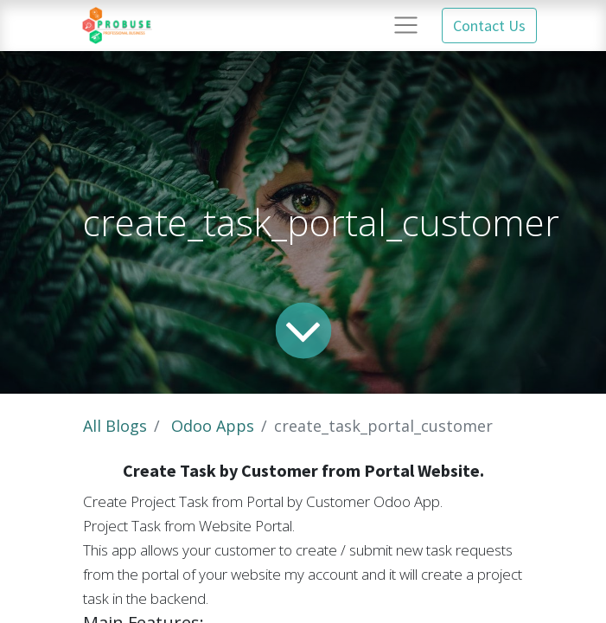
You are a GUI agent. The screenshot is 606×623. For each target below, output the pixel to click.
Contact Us (489, 25)
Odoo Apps (212, 425)
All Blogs (115, 425)
